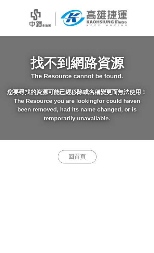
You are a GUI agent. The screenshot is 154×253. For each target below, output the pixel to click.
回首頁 (77, 157)
